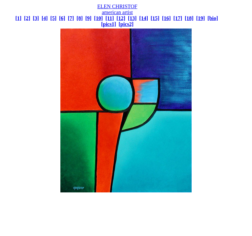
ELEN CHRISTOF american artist (117, 9)
